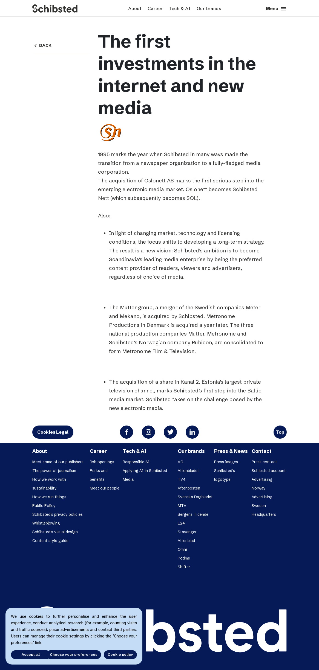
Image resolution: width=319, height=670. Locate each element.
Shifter (184, 566)
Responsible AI (136, 461)
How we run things (49, 496)
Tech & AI (180, 8)
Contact (262, 451)
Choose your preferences (73, 654)
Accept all (27, 654)
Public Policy (44, 505)
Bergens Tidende (193, 514)
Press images (226, 461)
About (135, 8)
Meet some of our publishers (58, 461)
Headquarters (264, 514)
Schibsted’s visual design (55, 531)
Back (41, 45)
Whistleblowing (46, 523)
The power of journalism (54, 470)
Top (280, 432)
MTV (182, 505)
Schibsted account (269, 470)
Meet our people (104, 488)
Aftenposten (189, 488)
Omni (182, 549)
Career (155, 8)
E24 (181, 523)
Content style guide (50, 540)
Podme (184, 558)
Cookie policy (120, 654)
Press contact (264, 461)
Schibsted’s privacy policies (57, 514)
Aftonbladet (188, 470)
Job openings (102, 461)
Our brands (209, 8)
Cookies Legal (52, 432)
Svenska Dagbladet (195, 496)
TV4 (181, 479)
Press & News (231, 451)
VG (180, 461)
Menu (276, 8)
